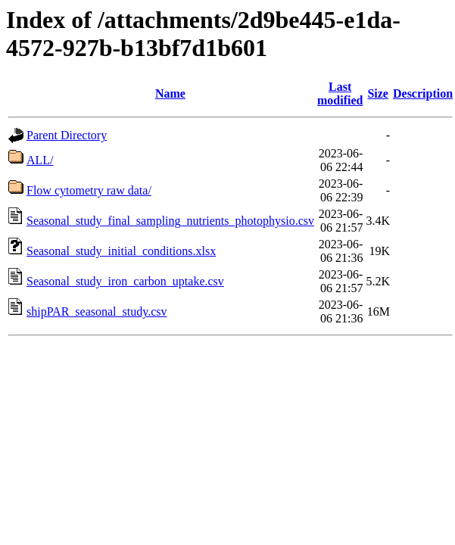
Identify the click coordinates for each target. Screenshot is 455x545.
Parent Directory (66, 135)
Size (377, 93)
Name (170, 93)
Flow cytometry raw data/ (88, 190)
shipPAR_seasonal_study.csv (96, 311)
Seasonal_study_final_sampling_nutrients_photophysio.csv (170, 220)
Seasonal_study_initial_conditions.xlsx (121, 250)
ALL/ (40, 160)
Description (423, 93)
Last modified (340, 93)
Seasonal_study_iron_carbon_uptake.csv (125, 281)
